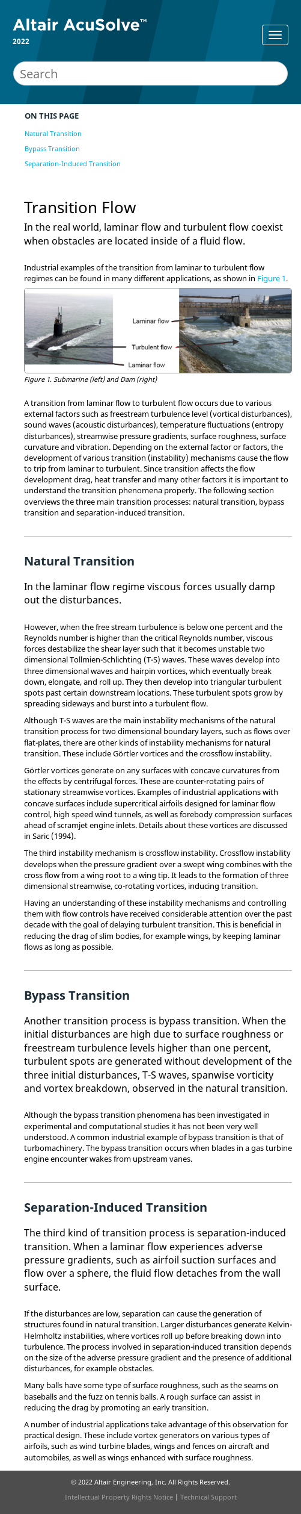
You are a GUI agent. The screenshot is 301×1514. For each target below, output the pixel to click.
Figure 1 (271, 278)
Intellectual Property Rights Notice (119, 1496)
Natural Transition (53, 133)
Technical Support (208, 1496)
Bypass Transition (52, 148)
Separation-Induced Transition (73, 163)
